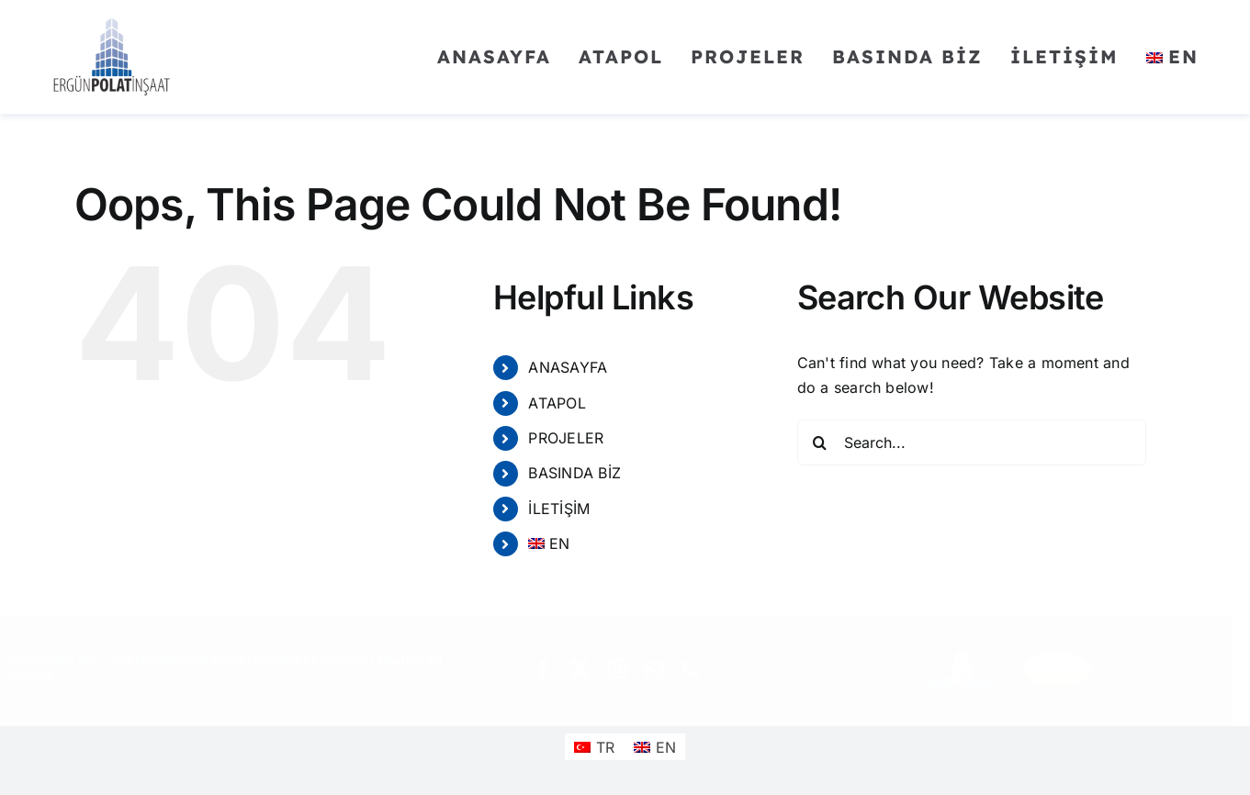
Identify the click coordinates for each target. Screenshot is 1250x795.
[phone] (698, 669)
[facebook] (550, 669)
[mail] (661, 669)
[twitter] (588, 669)
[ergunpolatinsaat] (112, 21)
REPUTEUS (352, 660)
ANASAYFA (567, 367)
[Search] (820, 442)
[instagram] (624, 669)
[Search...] (971, 442)
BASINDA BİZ (574, 473)
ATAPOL (556, 403)
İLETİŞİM (559, 508)
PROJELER (565, 438)
